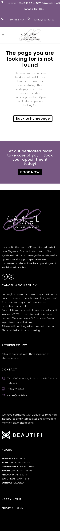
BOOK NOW (30, 172)
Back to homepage (33, 118)
